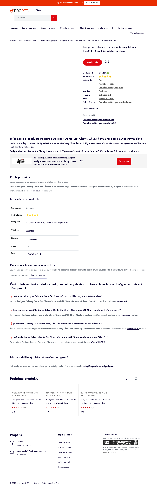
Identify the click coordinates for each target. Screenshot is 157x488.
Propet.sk (13, 40)
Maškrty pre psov (87, 28)
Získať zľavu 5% (91, 2)
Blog (57, 483)
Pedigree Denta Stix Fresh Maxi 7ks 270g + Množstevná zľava (61, 401)
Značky (44, 483)
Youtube (113, 452)
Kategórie (51, 483)
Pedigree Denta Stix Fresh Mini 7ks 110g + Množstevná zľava (27, 401)
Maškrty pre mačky (106, 28)
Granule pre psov (29, 28)
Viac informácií (90, 108)
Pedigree (30, 230)
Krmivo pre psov (125, 28)
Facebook (106, 452)
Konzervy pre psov (48, 28)
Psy (20, 40)
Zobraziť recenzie (38, 275)
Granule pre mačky (68, 28)
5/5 (24, 407)
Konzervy (14, 28)
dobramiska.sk (35, 190)
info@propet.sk (22, 454)
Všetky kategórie (136, 33)
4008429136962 (33, 253)
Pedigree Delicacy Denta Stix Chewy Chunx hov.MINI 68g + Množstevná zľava (88, 40)
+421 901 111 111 (24, 445)
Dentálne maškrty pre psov (48, 40)
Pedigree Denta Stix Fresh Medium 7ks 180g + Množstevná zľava (95, 401)
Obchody (36, 483)
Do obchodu (92, 62)
